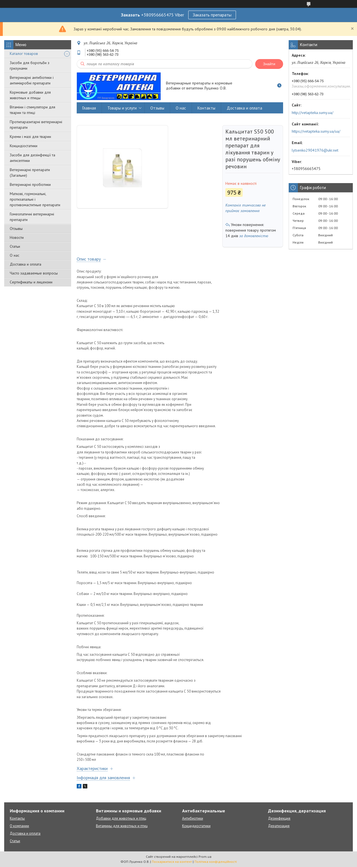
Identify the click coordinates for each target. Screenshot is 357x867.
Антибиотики (192, 818)
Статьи (15, 246)
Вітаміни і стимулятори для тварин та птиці (32, 110)
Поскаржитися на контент (172, 861)
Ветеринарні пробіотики (30, 184)
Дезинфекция (279, 818)
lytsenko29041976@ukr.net (315, 150)
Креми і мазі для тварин (30, 136)
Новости (17, 237)
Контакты (206, 108)
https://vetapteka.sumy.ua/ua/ (316, 131)
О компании (19, 826)
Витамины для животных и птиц (122, 826)
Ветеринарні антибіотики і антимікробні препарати (32, 80)
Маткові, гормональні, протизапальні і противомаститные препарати (35, 199)
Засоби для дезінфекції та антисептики (32, 157)
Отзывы (16, 228)
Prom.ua (205, 856)
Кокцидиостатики (196, 826)
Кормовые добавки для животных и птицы (30, 95)
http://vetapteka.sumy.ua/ (312, 112)
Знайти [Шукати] (269, 64)
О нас (14, 255)
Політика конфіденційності (215, 861)
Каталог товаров (24, 53)
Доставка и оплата (25, 264)
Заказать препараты (212, 15)
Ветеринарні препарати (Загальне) (30, 172)
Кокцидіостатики (23, 145)
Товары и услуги (122, 108)
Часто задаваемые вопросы (34, 273)
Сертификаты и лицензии (31, 282)
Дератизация (279, 826)
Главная (89, 108)
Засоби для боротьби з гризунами (29, 65)
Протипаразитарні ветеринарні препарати (36, 124)
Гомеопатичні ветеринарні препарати (32, 217)
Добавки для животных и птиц (121, 818)
